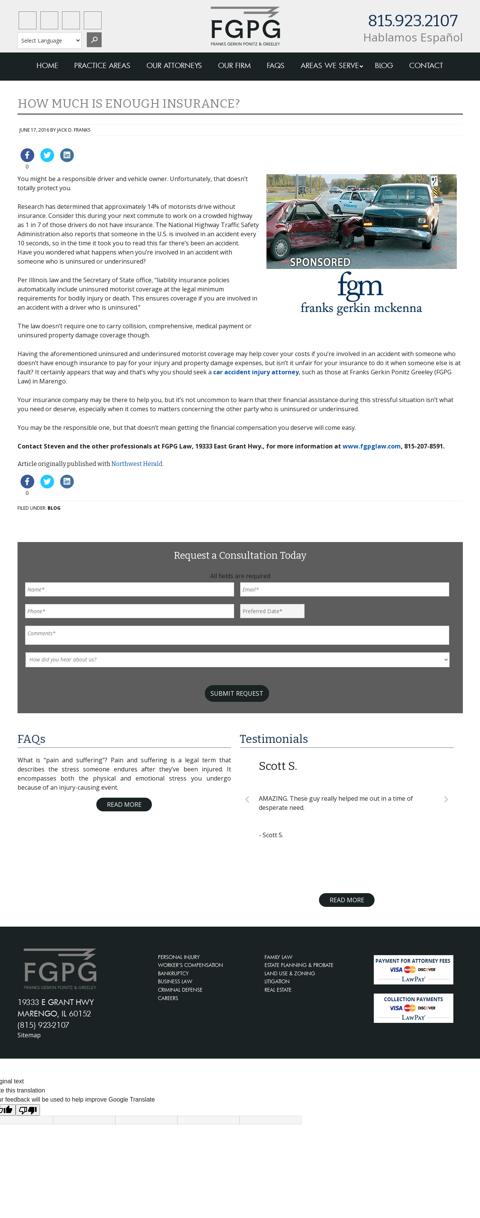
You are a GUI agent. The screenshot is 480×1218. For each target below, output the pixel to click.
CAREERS (168, 998)
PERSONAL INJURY (179, 957)
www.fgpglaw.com (372, 446)
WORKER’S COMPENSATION (190, 965)
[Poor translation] (28, 1110)
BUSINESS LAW (175, 981)
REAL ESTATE (278, 989)
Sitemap (29, 1035)
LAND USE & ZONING (290, 973)
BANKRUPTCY (173, 973)
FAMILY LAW (278, 957)
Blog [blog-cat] (54, 508)
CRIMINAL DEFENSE (180, 989)
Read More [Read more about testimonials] (347, 900)
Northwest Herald (137, 463)
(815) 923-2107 (43, 1025)
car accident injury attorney (256, 372)
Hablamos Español (413, 37)
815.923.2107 (413, 20)
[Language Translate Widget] (49, 40)
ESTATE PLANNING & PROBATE (299, 965)
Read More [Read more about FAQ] (124, 804)
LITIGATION (277, 981)
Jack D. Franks (73, 130)
